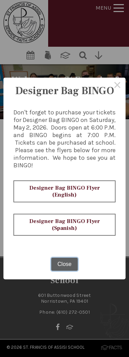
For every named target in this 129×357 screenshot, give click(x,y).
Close (64, 264)
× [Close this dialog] (117, 86)
